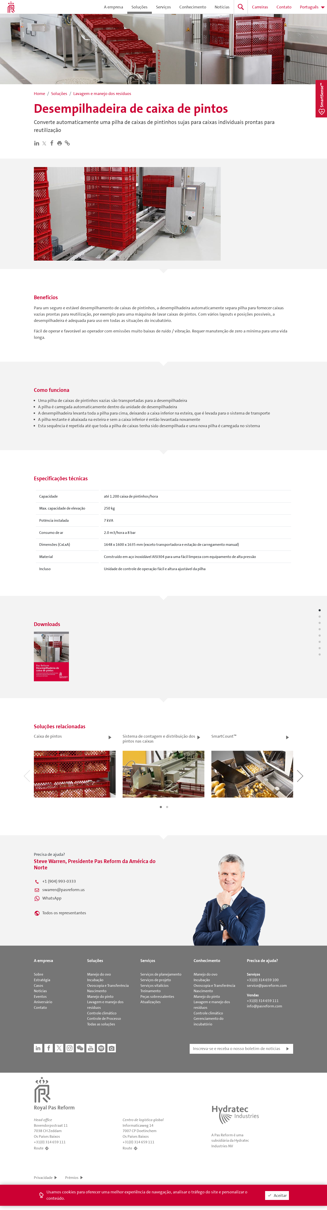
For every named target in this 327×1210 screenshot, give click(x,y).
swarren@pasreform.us (63, 890)
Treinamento (150, 990)
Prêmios (71, 1177)
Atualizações (150, 1001)
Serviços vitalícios (154, 985)
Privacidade (43, 1177)
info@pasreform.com (264, 1006)
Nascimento (97, 990)
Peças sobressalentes (157, 996)
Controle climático (102, 1013)
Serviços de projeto (155, 979)
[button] (60, 143)
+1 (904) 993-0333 (59, 881)
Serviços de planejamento (160, 974)
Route (38, 1148)
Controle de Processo (104, 1018)
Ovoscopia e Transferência (108, 985)
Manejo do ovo (99, 974)
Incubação (95, 979)
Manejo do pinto (100, 996)
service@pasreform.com (267, 985)
